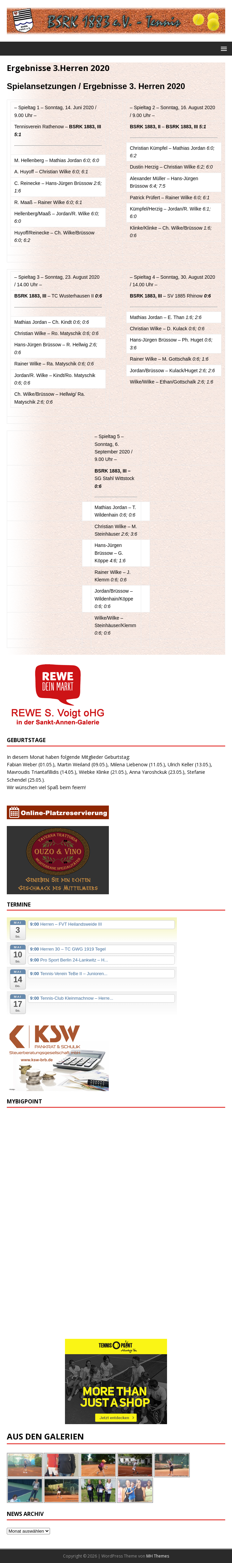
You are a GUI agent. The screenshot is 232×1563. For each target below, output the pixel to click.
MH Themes (157, 1556)
